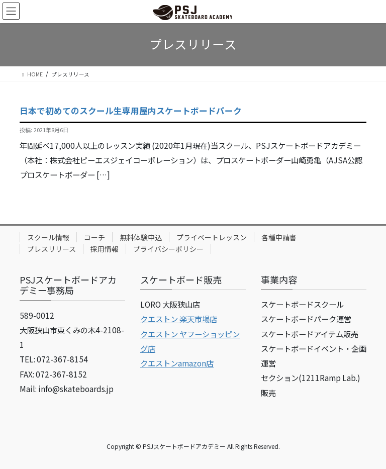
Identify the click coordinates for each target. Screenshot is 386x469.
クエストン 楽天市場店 (178, 318)
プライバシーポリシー (168, 249)
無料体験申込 (141, 237)
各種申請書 (279, 237)
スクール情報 (48, 237)
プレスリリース (51, 249)
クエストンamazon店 (177, 362)
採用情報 (104, 249)
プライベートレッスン (211, 237)
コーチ (94, 237)
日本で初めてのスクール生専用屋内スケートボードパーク (131, 111)
